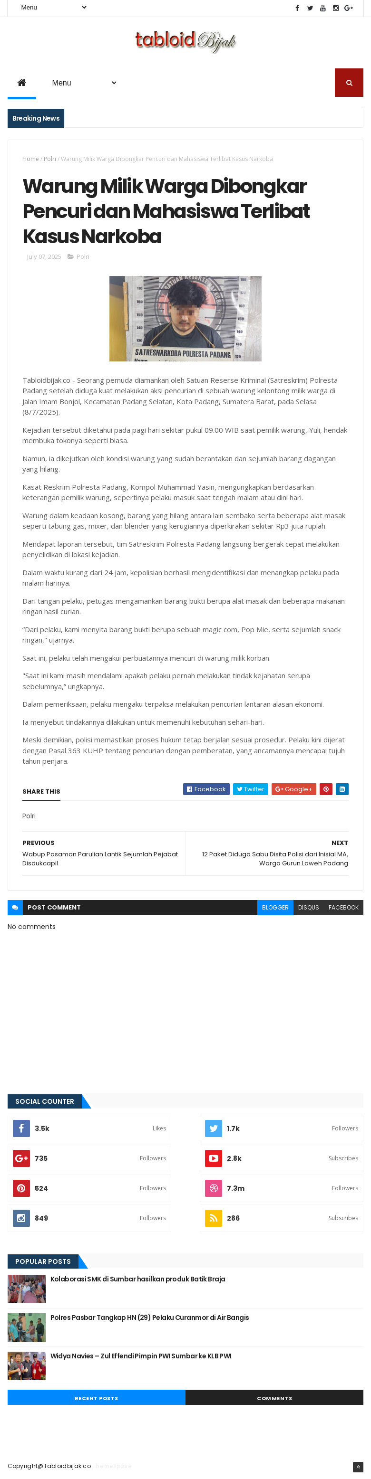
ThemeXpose (111, 1466)
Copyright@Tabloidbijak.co (49, 1466)
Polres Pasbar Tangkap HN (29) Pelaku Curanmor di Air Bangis (149, 1317)
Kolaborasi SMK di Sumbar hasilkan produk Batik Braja (137, 1279)
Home (30, 159)
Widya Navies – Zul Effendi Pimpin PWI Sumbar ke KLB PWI (141, 1356)
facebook (344, 907)
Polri (50, 159)
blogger (275, 907)
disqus (308, 907)
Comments (274, 1398)
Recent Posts (96, 1398)
